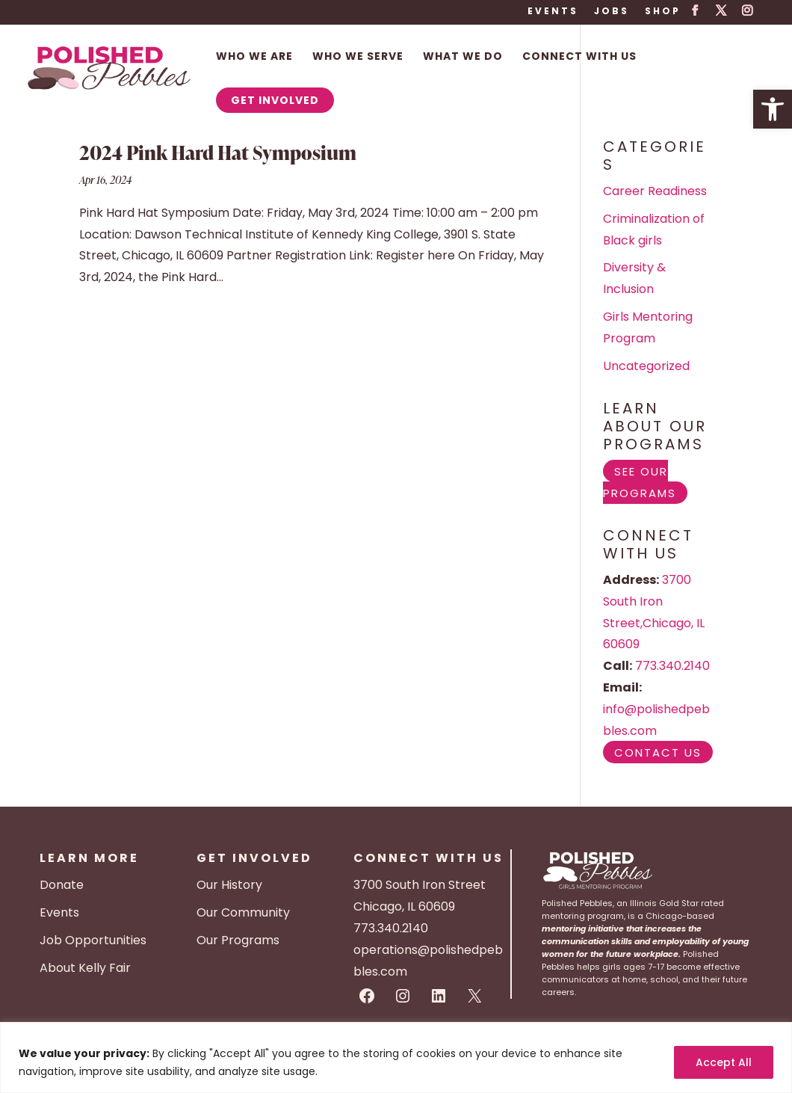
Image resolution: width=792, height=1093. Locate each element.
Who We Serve (357, 57)
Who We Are (254, 57)
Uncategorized (646, 366)
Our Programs (238, 940)
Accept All (724, 1062)
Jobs (611, 12)
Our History (229, 884)
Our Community (243, 912)
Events (553, 12)
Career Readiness (655, 191)
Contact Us (658, 752)
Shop (663, 12)
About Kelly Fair (85, 967)
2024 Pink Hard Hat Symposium (217, 152)
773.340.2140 (672, 665)
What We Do (463, 57)
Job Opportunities (93, 940)
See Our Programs (639, 481)
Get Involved (275, 100)
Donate (62, 884)
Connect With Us (579, 57)
